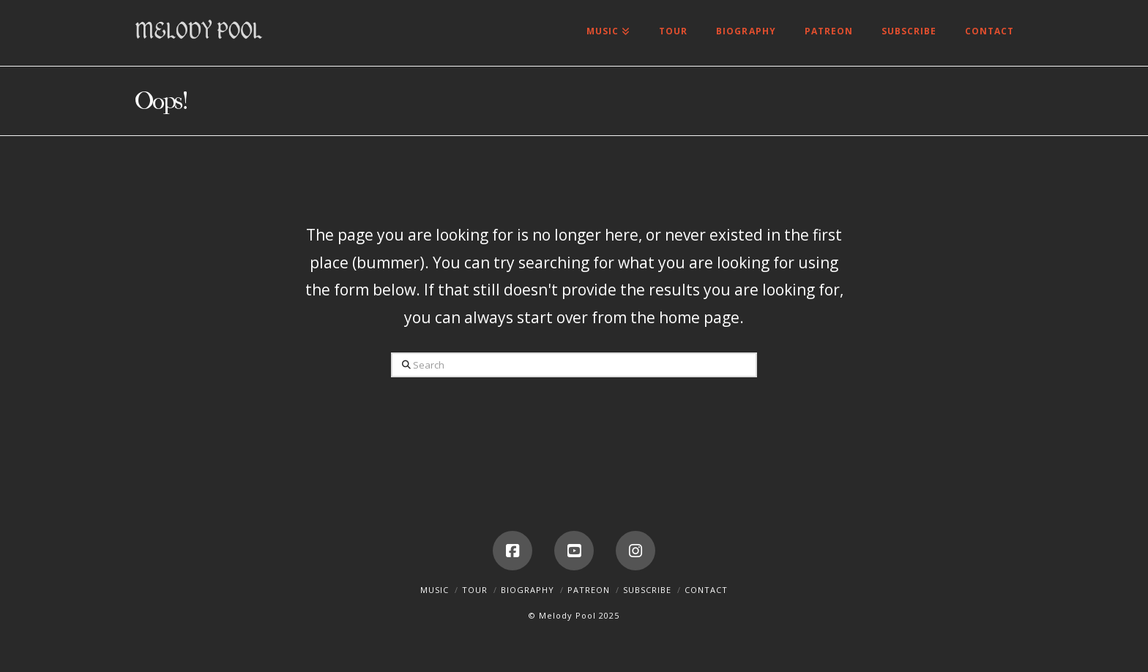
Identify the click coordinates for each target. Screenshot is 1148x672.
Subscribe (647, 589)
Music (434, 589)
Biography (527, 589)
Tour (475, 589)
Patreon (588, 589)
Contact (706, 589)
